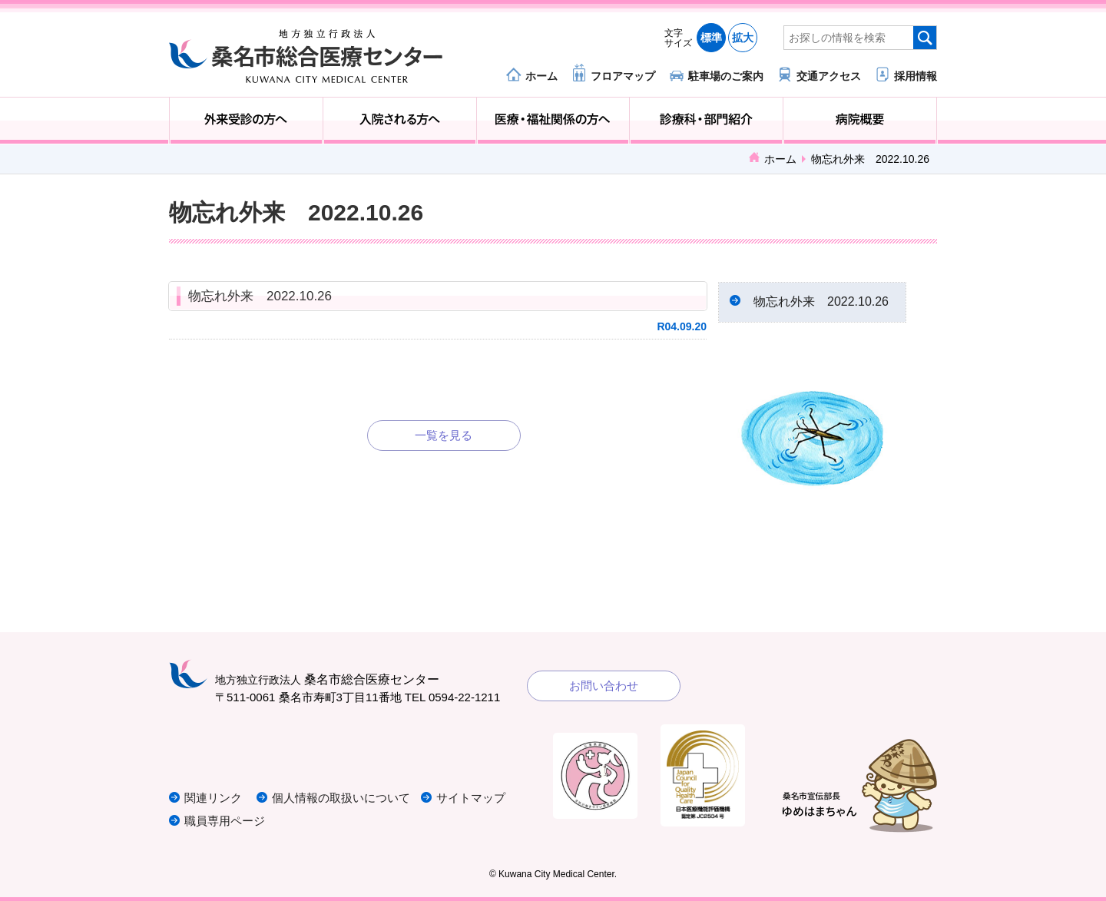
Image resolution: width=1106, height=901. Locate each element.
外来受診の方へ (246, 121)
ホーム (541, 75)
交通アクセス (828, 75)
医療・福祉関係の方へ (553, 121)
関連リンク (213, 797)
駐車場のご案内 (725, 75)
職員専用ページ (224, 820)
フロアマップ (623, 75)
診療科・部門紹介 (706, 121)
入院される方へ (399, 121)
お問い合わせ (603, 685)
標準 (711, 37)
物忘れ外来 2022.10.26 (260, 296)
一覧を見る (443, 435)
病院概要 (859, 121)
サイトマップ (470, 797)
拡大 (742, 37)
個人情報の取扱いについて (341, 797)
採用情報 (915, 75)
